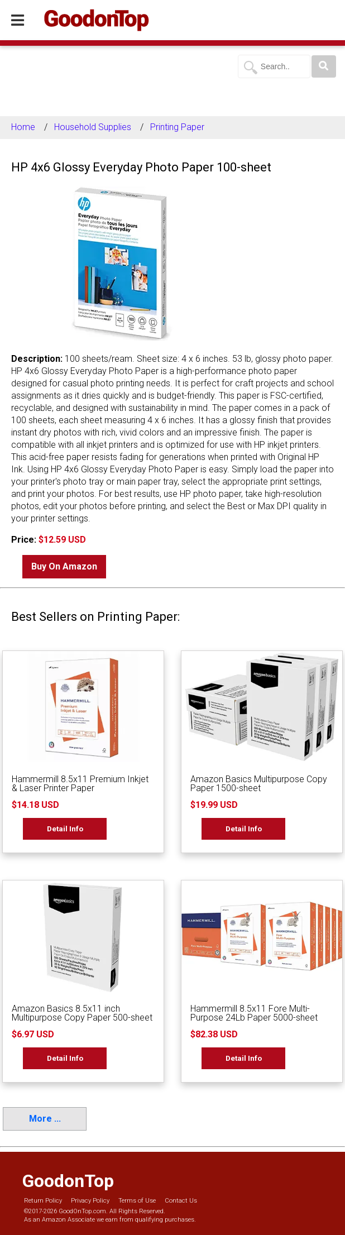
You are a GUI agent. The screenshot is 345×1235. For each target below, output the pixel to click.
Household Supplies (92, 127)
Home (23, 127)
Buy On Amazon (64, 566)
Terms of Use (137, 1200)
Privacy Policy (90, 1200)
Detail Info (65, 828)
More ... (45, 1118)
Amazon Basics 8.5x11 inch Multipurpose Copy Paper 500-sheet (82, 1013)
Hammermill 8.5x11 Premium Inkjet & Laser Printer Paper (80, 783)
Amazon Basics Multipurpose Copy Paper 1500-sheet (258, 783)
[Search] (324, 66)
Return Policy (43, 1200)
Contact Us (181, 1200)
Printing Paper (177, 127)
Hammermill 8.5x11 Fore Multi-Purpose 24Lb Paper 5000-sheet (254, 1013)
